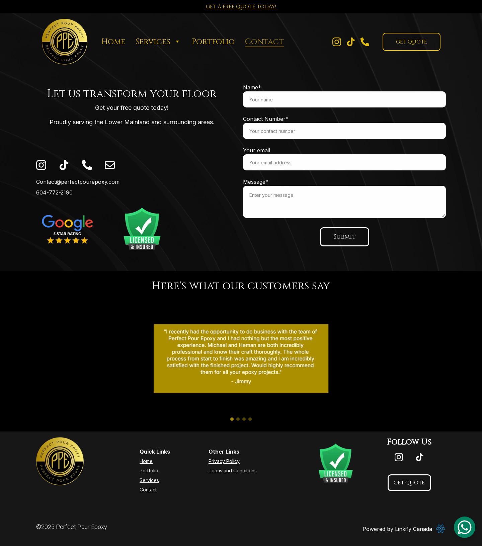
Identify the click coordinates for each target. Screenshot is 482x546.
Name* (253, 88)
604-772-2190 (54, 192)
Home (113, 41)
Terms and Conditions (233, 470)
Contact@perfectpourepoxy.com (77, 181)
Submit (344, 236)
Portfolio (213, 41)
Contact (264, 41)
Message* (256, 181)
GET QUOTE (411, 42)
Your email (257, 150)
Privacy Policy (224, 461)
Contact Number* (266, 119)
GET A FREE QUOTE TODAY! (241, 6)
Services (153, 41)
